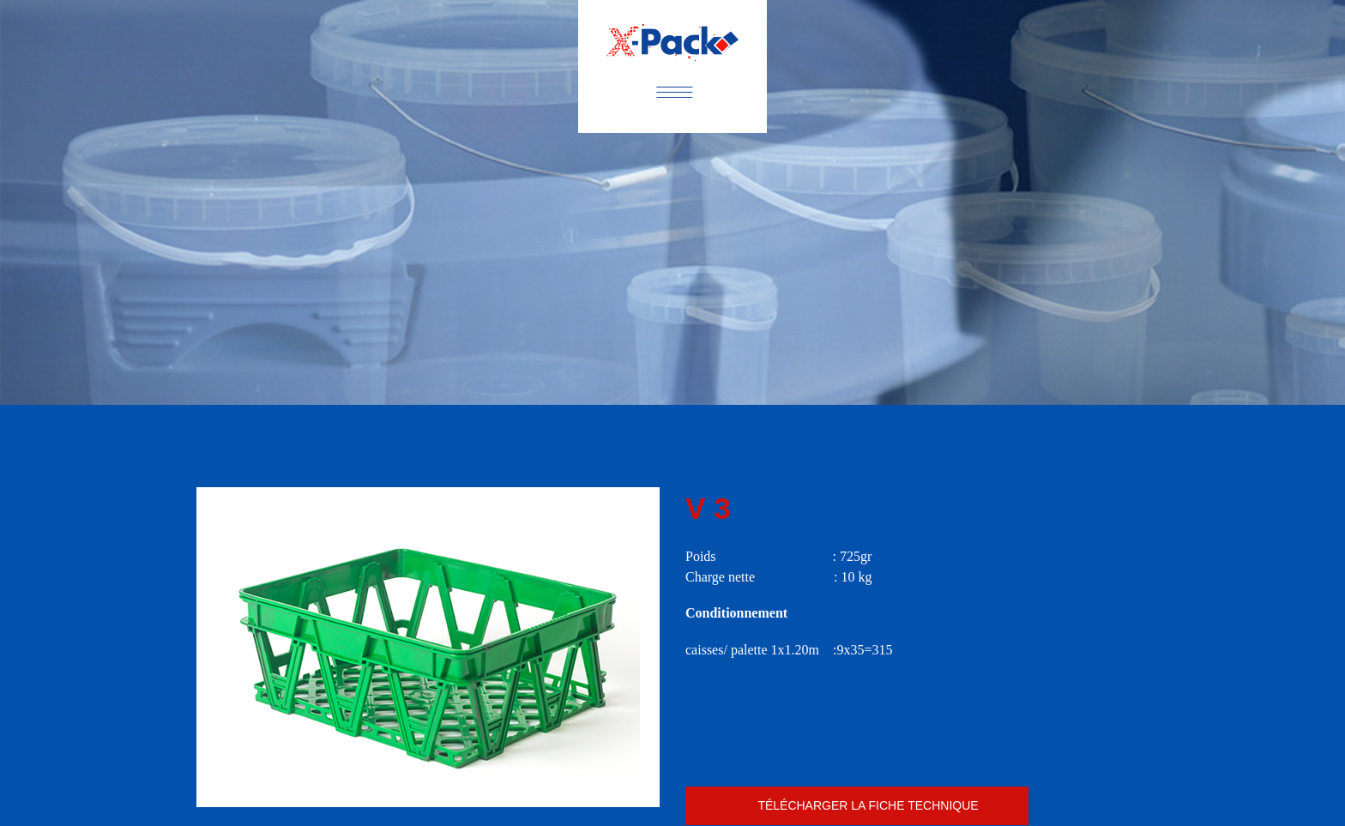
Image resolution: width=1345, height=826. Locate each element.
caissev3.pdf (856, 806)
